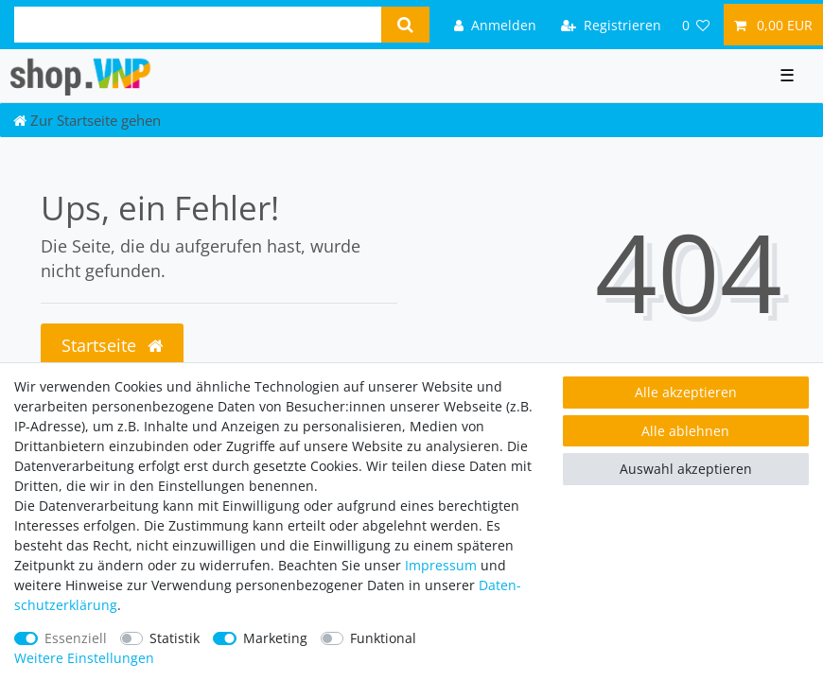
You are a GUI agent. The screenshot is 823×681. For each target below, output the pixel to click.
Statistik (174, 638)
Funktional (383, 638)
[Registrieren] (611, 24)
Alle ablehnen (685, 431)
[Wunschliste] (696, 24)
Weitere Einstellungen (84, 658)
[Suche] (405, 25)
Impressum (441, 565)
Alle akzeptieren (686, 392)
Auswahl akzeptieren (686, 469)
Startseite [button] (112, 345)
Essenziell (75, 638)
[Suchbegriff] (197, 25)
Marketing (275, 638)
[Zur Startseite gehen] (87, 120)
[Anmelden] (495, 24)
